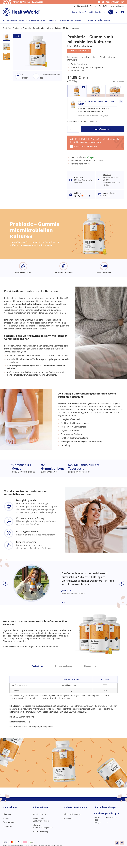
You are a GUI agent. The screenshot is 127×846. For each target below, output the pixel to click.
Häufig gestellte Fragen (85, 6)
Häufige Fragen (39, 814)
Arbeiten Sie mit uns (72, 814)
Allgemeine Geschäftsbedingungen (43, 826)
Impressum (7, 826)
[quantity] (73, 129)
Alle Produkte (14, 28)
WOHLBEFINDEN (10, 20)
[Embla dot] (62, 602)
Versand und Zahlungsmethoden (41, 819)
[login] (116, 12)
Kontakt (6, 818)
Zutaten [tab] (37, 666)
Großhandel (68, 818)
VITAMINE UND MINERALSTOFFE (32, 20)
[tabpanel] (63, 699)
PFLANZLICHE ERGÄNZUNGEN (97, 20)
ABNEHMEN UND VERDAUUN (60, 20)
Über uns (7, 814)
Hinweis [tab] (90, 666)
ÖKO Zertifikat (9, 822)
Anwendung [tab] (64, 666)
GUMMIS (78, 20)
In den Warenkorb (102, 129)
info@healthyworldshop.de (111, 6)
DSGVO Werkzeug (40, 831)
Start (5, 28)
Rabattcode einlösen (112, 2)
